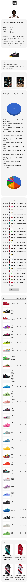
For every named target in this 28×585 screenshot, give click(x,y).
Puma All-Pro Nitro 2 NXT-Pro (20, 231)
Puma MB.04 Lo (20, 146)
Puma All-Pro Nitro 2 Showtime (20, 206)
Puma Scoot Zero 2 (12, 456)
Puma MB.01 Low (12, 432)
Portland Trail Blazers (15, 22)
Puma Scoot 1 (19, 142)
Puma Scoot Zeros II (12, 342)
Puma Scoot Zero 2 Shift (19, 220)
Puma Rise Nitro (20, 154)
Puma (20, 94)
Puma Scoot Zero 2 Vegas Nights (12, 334)
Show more (14, 289)
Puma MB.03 (19, 135)
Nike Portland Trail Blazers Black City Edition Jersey (7, 552)
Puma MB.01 (19, 139)
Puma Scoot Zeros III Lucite (20, 203)
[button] (5, 82)
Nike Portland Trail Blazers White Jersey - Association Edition (20, 572)
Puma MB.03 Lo (20, 158)
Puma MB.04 (19, 161)
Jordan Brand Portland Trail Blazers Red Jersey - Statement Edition (20, 553)
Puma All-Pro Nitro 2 (18, 209)
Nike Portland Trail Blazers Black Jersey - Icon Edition (7, 572)
